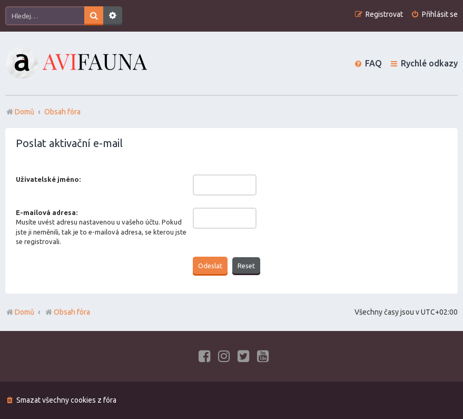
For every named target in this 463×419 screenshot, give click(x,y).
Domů (24, 312)
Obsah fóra (67, 312)
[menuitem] (434, 14)
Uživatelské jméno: (48, 179)
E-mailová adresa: (46, 212)
